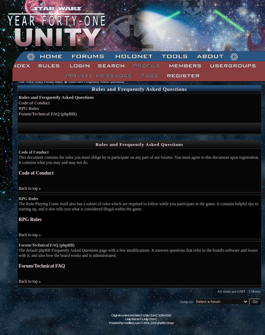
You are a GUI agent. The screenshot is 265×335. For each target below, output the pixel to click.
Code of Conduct (34, 102)
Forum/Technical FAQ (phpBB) (48, 113)
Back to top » (30, 188)
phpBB (137, 323)
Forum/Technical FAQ (42, 266)
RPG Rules (29, 108)
